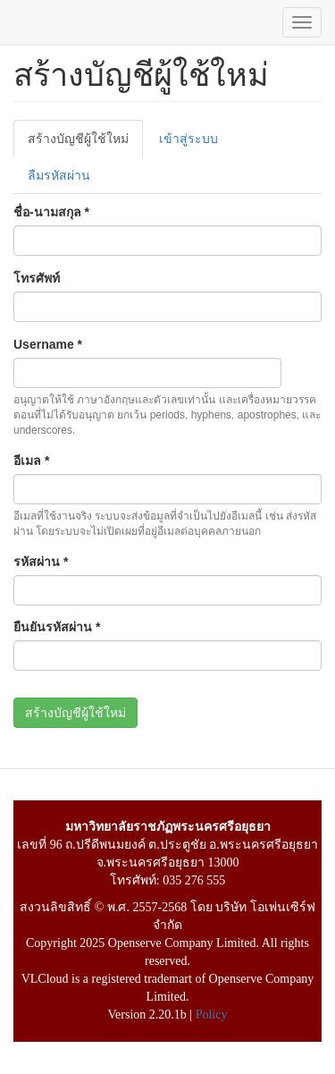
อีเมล (31, 460)
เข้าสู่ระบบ (188, 138)
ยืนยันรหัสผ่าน (56, 627)
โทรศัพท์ (36, 278)
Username (47, 344)
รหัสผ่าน (40, 561)
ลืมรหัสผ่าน (59, 175)
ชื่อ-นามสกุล (51, 212)
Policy (212, 1014)
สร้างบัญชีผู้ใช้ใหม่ (85, 143)
